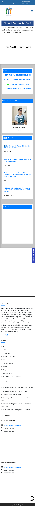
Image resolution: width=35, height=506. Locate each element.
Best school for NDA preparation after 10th (16, 409)
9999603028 (25, 4)
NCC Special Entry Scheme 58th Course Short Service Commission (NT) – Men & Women (17, 189)
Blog (4, 369)
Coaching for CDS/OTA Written (12, 394)
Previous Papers (8, 362)
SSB (4, 359)
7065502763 (26, 2)
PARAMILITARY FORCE (10, 356)
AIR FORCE (6, 352)
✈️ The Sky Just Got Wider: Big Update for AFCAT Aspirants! (17, 146)
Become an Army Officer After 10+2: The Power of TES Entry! (17, 159)
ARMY (5, 346)
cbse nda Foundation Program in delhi (15, 390)
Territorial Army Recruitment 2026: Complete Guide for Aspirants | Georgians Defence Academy (17, 173)
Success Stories (7, 372)
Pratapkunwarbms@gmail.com (10, 4)
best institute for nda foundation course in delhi (18, 387)
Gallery (5, 366)
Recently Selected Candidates (12, 376)
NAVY (4, 349)
